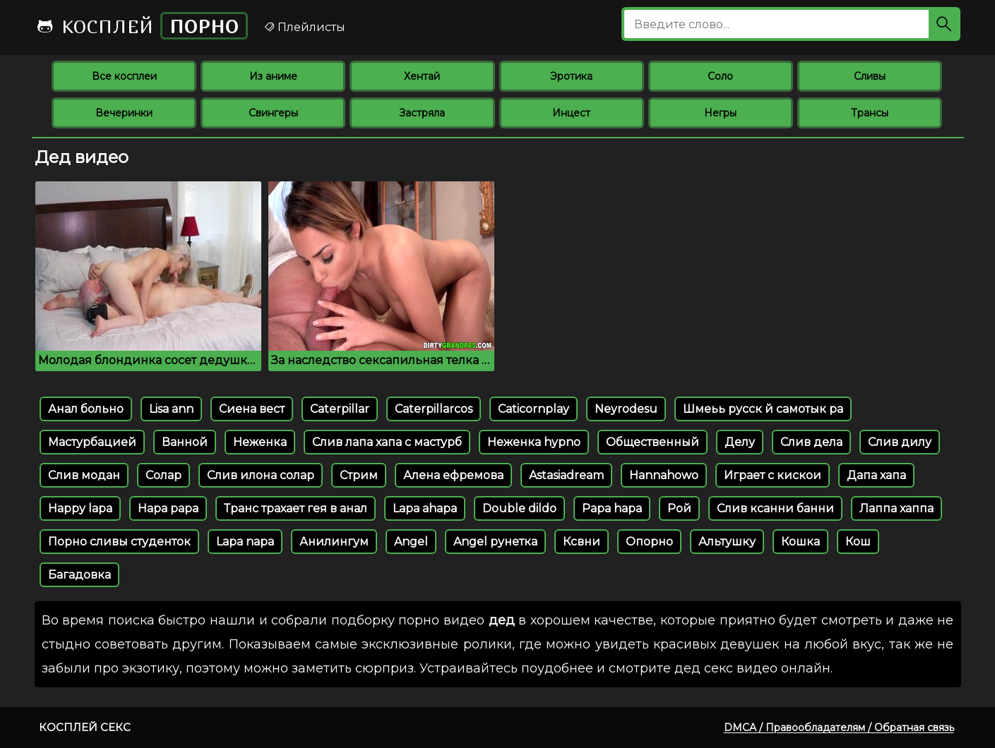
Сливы (870, 76)
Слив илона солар (260, 475)
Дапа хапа (876, 475)
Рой (679, 508)
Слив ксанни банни (775, 508)
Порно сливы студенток (119, 541)
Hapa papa (168, 508)
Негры (720, 113)
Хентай (422, 76)
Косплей (142, 26)
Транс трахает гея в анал (295, 508)
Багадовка (79, 574)
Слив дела (811, 442)
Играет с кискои (772, 475)
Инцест (571, 113)
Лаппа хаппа (896, 508)
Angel (411, 541)
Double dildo (519, 508)
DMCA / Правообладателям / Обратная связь (839, 727)
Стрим (359, 475)
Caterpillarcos (433, 409)
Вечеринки (124, 113)
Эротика (571, 76)
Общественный (652, 442)
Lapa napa (245, 541)
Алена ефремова (453, 475)
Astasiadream (566, 475)
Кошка (800, 541)
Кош (858, 541)
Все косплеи (124, 76)
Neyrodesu (626, 409)
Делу (740, 442)
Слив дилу (899, 442)
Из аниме (273, 76)
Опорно (649, 541)
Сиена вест (252, 409)
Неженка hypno (533, 442)
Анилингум (334, 541)
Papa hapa (612, 508)
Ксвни (581, 541)
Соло (720, 76)
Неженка (260, 442)
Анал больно (86, 409)
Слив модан (84, 475)
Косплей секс (85, 727)
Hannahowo (663, 475)
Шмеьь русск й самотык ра (763, 409)
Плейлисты (304, 27)
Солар (163, 475)
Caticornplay (533, 409)
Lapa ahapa (425, 508)
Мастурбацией (92, 442)
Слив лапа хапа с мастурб (387, 442)
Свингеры (273, 113)
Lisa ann (171, 409)
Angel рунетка (495, 541)
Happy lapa (80, 508)
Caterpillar (339, 409)
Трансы (869, 113)
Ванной (185, 442)
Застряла (422, 113)
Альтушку (727, 541)
